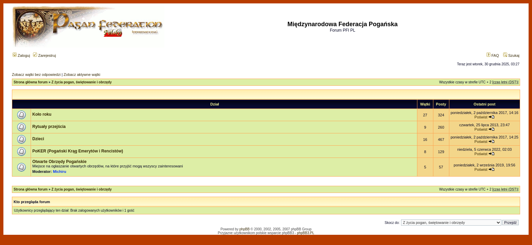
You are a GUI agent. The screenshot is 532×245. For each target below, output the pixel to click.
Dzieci (38, 138)
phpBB (244, 229)
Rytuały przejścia (49, 126)
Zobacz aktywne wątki (82, 74)
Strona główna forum (31, 82)
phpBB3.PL (305, 233)
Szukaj (511, 55)
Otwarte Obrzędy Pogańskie (59, 161)
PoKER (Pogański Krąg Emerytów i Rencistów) (77, 151)
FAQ (492, 55)
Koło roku (41, 114)
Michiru (59, 171)
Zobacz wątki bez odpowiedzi (36, 74)
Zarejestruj (44, 55)
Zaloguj (21, 55)
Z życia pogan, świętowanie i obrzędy (81, 82)
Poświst (481, 117)
